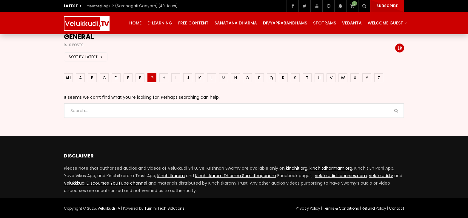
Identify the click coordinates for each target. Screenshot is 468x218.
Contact (396, 208)
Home (135, 23)
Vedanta (352, 23)
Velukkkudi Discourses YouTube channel (105, 183)
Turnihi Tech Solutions (164, 208)
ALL (68, 78)
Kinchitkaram (171, 176)
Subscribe (387, 5)
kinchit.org (296, 168)
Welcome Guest (385, 23)
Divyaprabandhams (285, 23)
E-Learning (159, 23)
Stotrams (324, 23)
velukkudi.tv (381, 176)
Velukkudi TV (109, 208)
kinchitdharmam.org (331, 168)
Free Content (193, 23)
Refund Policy (374, 208)
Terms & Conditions (341, 208)
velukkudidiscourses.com (341, 176)
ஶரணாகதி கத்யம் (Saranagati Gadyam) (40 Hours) (132, 5)
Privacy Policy (308, 208)
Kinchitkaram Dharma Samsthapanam (235, 176)
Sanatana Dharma (236, 23)
